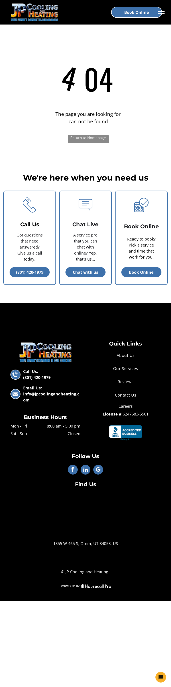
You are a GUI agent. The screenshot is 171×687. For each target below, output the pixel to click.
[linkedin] (85, 470)
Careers (125, 406)
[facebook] (73, 470)
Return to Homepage (88, 137)
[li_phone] (29, 215)
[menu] (161, 13)
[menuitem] (126, 355)
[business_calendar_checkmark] (141, 215)
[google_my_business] (98, 470)
